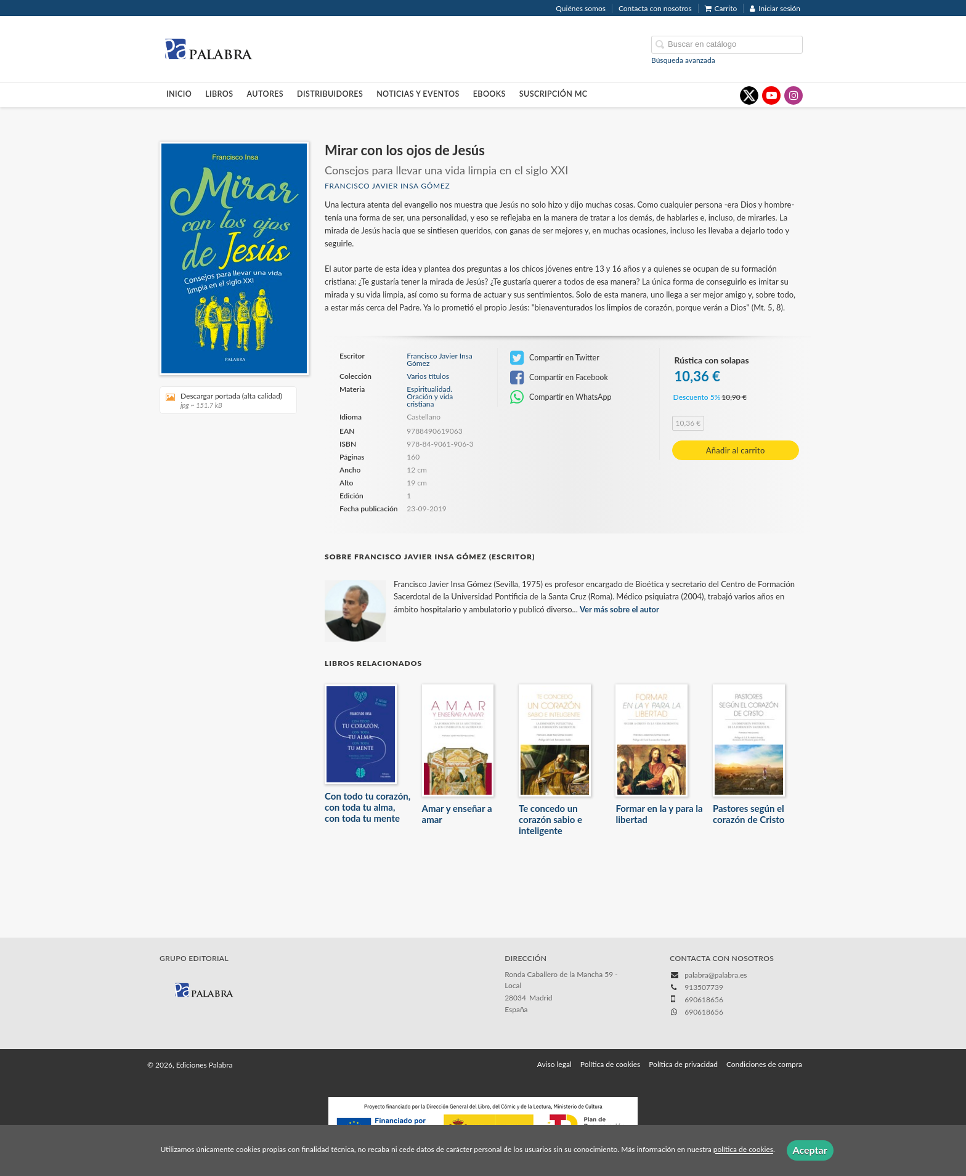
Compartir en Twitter (554, 358)
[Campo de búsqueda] (727, 45)
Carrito (721, 8)
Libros (219, 94)
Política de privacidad (683, 1064)
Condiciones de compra (764, 1064)
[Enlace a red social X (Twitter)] (749, 95)
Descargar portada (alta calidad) (224, 400)
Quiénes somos (581, 8)
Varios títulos (428, 376)
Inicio (179, 94)
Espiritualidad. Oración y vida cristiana (430, 396)
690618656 (703, 1011)
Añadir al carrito (735, 450)
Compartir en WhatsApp (561, 397)
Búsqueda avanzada (683, 60)
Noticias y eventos (418, 94)
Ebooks (489, 94)
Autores (265, 94)
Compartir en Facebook (559, 378)
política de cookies (743, 1149)
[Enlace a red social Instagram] (793, 95)
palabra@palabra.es (715, 974)
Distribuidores (330, 94)
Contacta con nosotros (655, 8)
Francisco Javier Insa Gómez (387, 185)
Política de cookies (610, 1064)
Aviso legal (554, 1064)
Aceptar (810, 1150)
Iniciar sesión (775, 8)
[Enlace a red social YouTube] (771, 95)
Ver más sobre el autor (619, 609)
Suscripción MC (553, 94)
